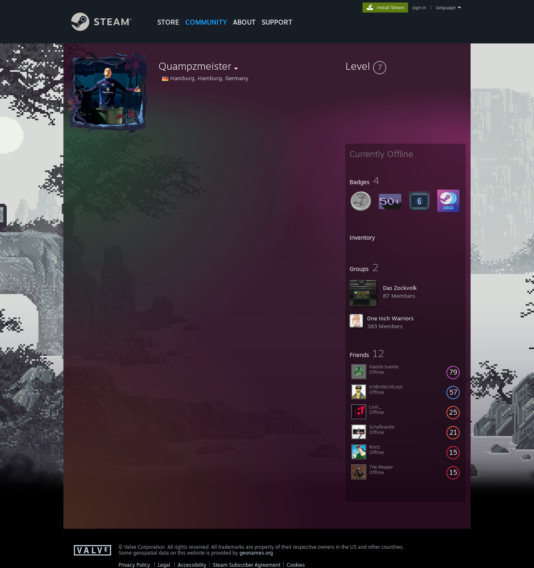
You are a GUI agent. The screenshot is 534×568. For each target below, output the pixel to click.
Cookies (296, 565)
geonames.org (256, 553)
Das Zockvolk (400, 287)
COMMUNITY (206, 22)
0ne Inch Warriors (390, 318)
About (244, 22)
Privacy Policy (134, 565)
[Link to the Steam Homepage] (107, 28)
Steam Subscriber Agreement (246, 565)
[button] (405, 66)
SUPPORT (277, 22)
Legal (164, 565)
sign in (419, 7)
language (446, 7)
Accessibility (192, 565)
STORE (168, 22)
